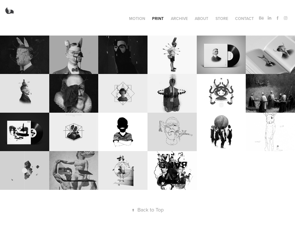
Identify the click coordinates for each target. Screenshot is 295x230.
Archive (179, 18)
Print (158, 18)
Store (221, 18)
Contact (244, 18)
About (201, 18)
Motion (137, 18)
